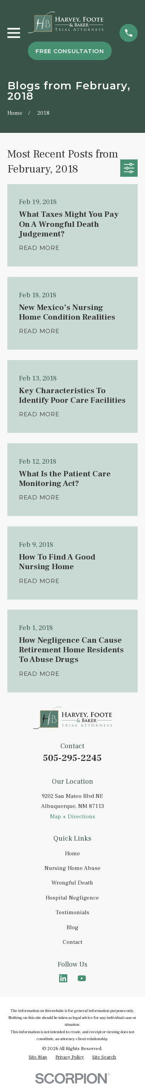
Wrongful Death (72, 882)
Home (72, 853)
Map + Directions (72, 816)
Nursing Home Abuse (72, 868)
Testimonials (72, 912)
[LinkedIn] (63, 978)
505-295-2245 (72, 758)
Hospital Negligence (72, 897)
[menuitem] (38, 1057)
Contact (72, 942)
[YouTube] (82, 978)
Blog (72, 927)
